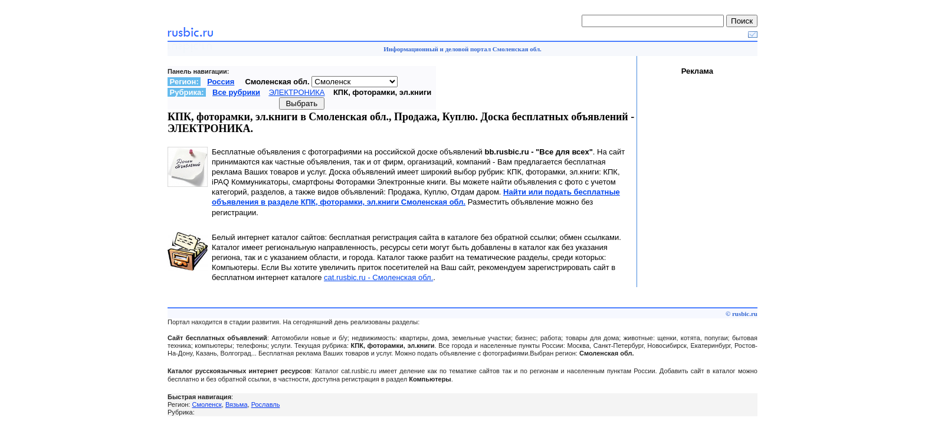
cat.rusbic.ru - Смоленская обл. (378, 277)
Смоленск (206, 404)
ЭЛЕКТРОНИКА (296, 92)
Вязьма (236, 404)
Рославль (265, 404)
